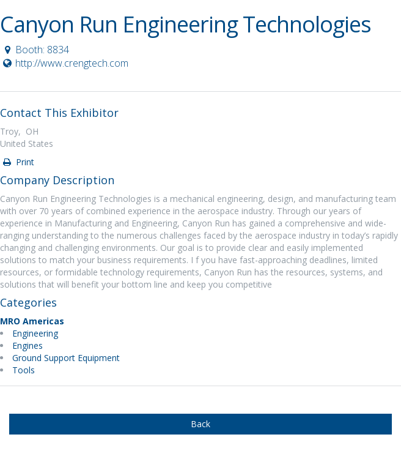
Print (17, 162)
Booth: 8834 (35, 49)
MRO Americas (32, 321)
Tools (23, 370)
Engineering (35, 333)
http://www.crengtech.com (64, 63)
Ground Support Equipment (66, 358)
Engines (27, 345)
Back (200, 424)
